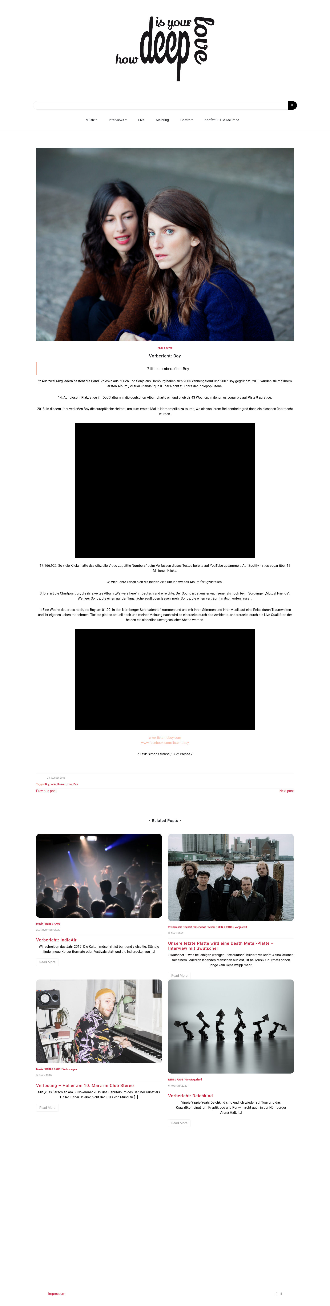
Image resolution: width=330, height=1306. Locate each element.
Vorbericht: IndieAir (56, 939)
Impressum (56, 1294)
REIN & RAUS (164, 347)
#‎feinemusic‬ (175, 927)
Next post (286, 791)
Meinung (162, 120)
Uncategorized (193, 1079)
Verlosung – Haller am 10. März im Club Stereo (85, 1085)
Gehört (188, 927)
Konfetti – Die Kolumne (222, 120)
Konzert (61, 784)
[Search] (165, 105)
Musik (90, 120)
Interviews (116, 120)
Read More (47, 962)
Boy (47, 784)
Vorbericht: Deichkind (190, 1095)
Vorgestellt (241, 927)
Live (141, 120)
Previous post (46, 791)
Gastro (185, 120)
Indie (53, 784)
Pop (75, 784)
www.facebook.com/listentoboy (165, 743)
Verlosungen (70, 1069)
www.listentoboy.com (165, 738)
